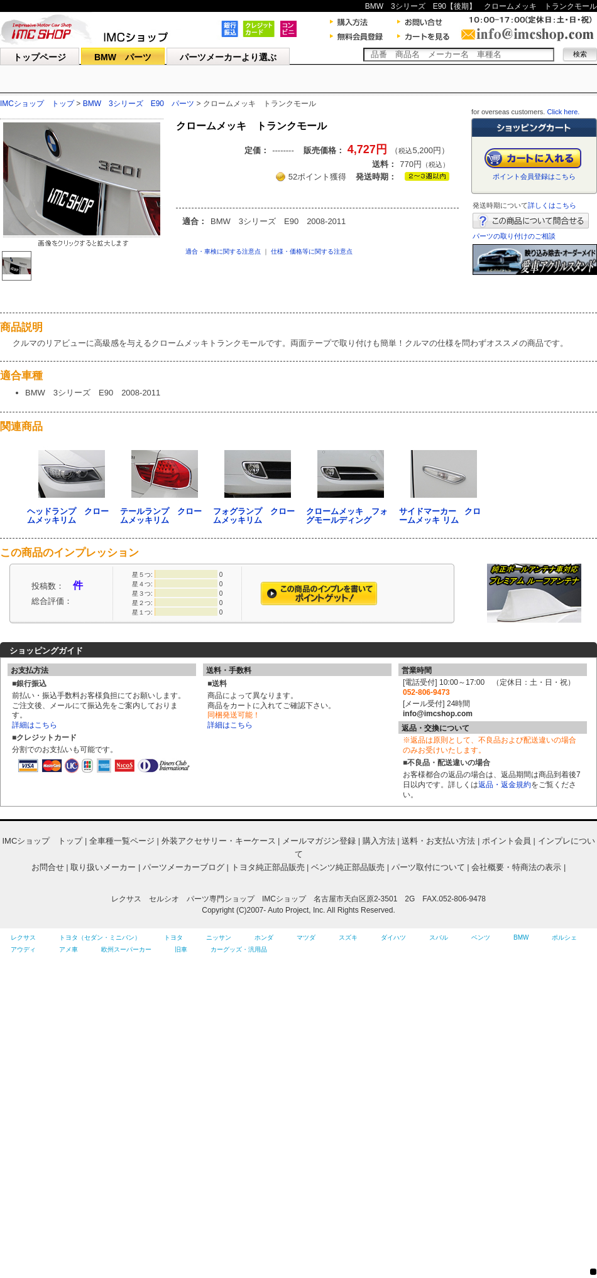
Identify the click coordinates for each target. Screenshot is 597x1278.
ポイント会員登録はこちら (534, 176)
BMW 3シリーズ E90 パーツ (138, 103)
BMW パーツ (122, 57)
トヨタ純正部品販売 (268, 867)
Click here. (563, 111)
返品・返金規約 (504, 784)
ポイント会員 (506, 841)
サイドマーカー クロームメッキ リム (440, 516)
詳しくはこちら (552, 205)
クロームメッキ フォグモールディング (347, 516)
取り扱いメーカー (103, 867)
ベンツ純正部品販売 (348, 867)
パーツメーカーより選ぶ (228, 57)
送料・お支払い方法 (438, 841)
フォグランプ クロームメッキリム (254, 516)
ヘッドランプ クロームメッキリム (68, 516)
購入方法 (379, 841)
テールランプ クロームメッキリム (161, 516)
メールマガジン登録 (319, 841)
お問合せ (47, 867)
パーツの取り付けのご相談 (514, 236)
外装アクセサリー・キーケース (219, 841)
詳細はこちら (34, 725)
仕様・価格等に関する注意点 (312, 251)
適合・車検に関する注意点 (223, 251)
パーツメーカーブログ (183, 867)
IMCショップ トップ (37, 103)
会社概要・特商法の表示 (516, 867)
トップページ (39, 57)
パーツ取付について (428, 867)
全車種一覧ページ (122, 841)
